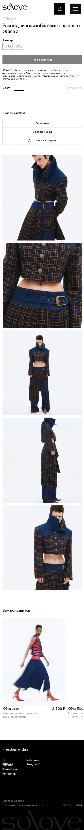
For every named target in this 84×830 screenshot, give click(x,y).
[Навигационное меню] (75, 9)
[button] (60, 9)
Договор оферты (13, 800)
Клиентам (9, 769)
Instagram (32, 760)
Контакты (9, 773)
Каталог (8, 764)
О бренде (7, 761)
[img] (33, 662)
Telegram (32, 764)
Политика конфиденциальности (22, 805)
